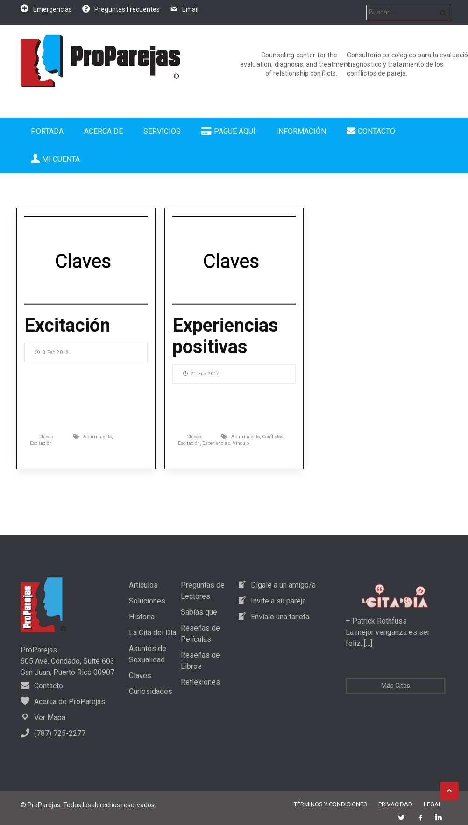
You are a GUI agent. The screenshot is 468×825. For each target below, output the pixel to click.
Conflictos (273, 437)
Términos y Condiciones (330, 804)
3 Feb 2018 (51, 352)
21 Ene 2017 (201, 374)
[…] (367, 643)
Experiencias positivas (225, 336)
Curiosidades (150, 691)
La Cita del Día (152, 632)
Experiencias (216, 443)
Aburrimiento (97, 437)
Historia (142, 616)
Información (301, 131)
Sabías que (199, 612)
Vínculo (241, 443)
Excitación (67, 325)
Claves (45, 437)
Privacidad (395, 804)
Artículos (143, 585)
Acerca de (103, 131)
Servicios (162, 131)
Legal (433, 804)
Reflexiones (200, 682)
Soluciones (147, 600)
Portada (47, 131)
